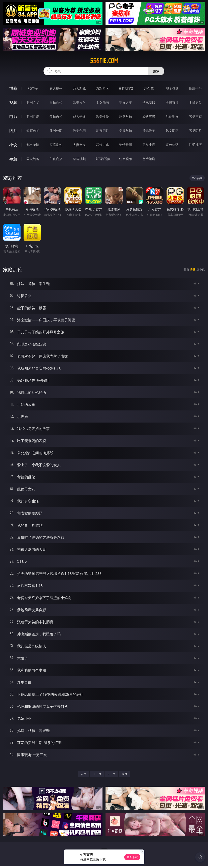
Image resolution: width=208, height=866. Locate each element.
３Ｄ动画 (102, 102)
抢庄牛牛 (195, 88)
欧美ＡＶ (79, 102)
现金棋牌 (172, 88)
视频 (13, 102)
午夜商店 (56, 159)
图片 (13, 130)
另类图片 (195, 130)
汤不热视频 (102, 159)
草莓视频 (79, 159)
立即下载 (132, 857)
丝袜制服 (148, 102)
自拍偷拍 (56, 102)
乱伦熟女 (172, 116)
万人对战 (79, 88)
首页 (83, 774)
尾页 (124, 774)
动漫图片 (102, 130)
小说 (13, 144)
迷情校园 (125, 145)
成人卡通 (79, 116)
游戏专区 (102, 88)
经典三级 (148, 116)
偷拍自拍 (56, 116)
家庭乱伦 (56, 145)
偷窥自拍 (32, 130)
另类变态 (195, 116)
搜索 (156, 71)
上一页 (97, 774)
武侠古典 (102, 145)
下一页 (111, 774)
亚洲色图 (56, 130)
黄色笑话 (172, 145)
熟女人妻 (125, 102)
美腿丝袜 (125, 130)
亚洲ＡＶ (32, 102)
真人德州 (56, 88)
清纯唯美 (148, 130)
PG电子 (33, 88)
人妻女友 (79, 145)
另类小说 (148, 145)
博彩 (13, 88)
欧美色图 (79, 130)
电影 (13, 116)
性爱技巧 (195, 145)
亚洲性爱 (32, 116)
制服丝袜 (125, 116)
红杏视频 (125, 159)
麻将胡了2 (125, 88)
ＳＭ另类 (195, 102)
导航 (13, 158)
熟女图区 (172, 130)
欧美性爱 (102, 116)
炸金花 (149, 88)
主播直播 (172, 102)
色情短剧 (148, 159)
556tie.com (104, 61)
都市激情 (32, 145)
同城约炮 (32, 159)
